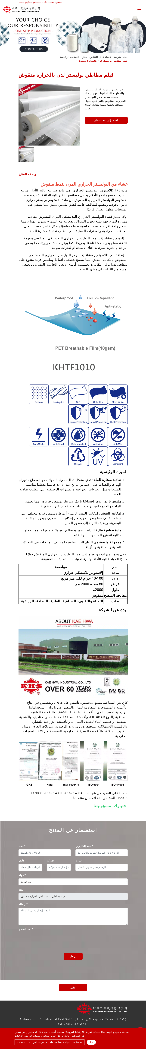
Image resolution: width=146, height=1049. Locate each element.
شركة (50, 860)
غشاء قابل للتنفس (100, 57)
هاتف (22, 860)
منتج (84, 57)
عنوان (78, 860)
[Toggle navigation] (139, 9)
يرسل (73, 956)
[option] (49, 115)
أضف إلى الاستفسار (106, 120)
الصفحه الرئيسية (69, 57)
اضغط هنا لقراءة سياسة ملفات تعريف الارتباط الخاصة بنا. (50, 1042)
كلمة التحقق (26, 929)
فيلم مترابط (120, 57)
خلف (73, 987)
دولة (22, 875)
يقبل (91, 1042)
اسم (22, 846)
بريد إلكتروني (84, 846)
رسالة (23, 904)
